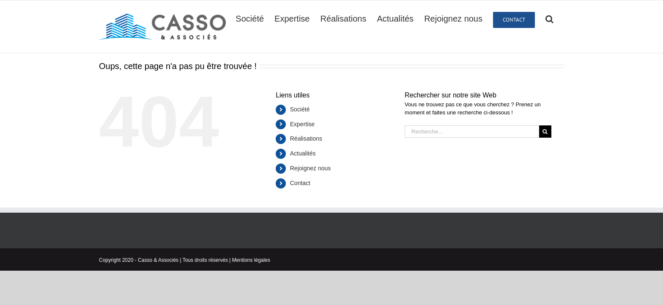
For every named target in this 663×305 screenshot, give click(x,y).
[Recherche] (560, 18)
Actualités (303, 153)
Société (300, 109)
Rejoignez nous (310, 168)
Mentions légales (251, 260)
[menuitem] (255, 18)
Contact (300, 183)
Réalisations (306, 138)
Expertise (302, 124)
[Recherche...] (472, 131)
